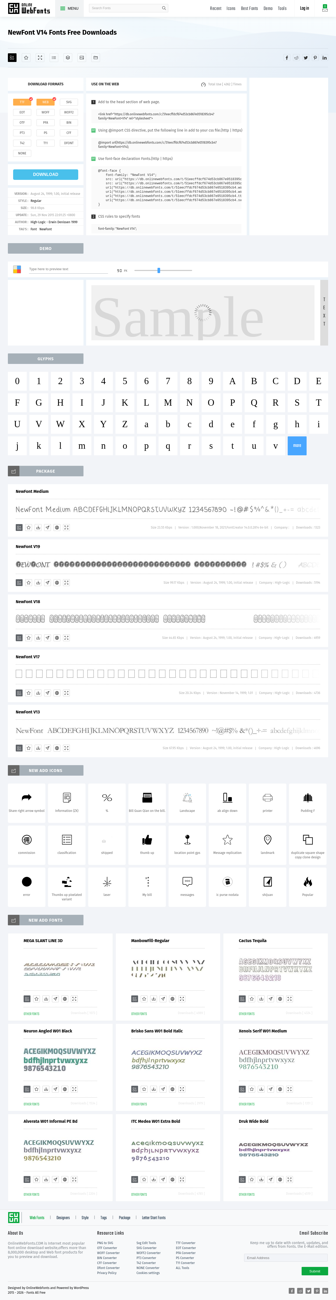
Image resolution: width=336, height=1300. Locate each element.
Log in (304, 8)
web (46, 102)
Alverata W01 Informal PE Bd (50, 1121)
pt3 (22, 133)
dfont (69, 143)
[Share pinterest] (315, 57)
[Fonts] (95, 57)
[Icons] (81, 57)
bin (68, 122)
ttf (22, 102)
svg (68, 102)
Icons (231, 9)
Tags (104, 1218)
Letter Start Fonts (154, 1218)
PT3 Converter (146, 1258)
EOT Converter (186, 1248)
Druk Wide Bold (253, 1121)
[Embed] (57, 527)
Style (85, 1218)
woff (45, 112)
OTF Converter (107, 1248)
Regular (35, 201)
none (22, 153)
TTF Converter (185, 1243)
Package (124, 1218)
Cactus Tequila (253, 940)
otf (22, 122)
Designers (63, 1218)
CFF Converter (107, 1263)
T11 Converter (185, 1263)
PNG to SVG (105, 1243)
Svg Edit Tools (146, 1243)
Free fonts (31, 9)
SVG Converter (146, 1248)
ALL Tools (182, 1268)
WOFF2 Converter (148, 1253)
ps (45, 133)
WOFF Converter (108, 1253)
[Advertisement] (288, 156)
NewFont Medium (32, 491)
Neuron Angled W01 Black (48, 1030)
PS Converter (185, 1258)
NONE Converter (147, 1268)
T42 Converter (146, 1263)
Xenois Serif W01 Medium (263, 1030)
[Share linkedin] (324, 57)
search (164, 8)
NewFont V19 (28, 546)
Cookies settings (148, 1273)
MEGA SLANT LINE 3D (43, 940)
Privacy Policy (107, 1273)
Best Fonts (249, 9)
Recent (215, 9)
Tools (282, 9)
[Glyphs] (54, 57)
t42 (22, 143)
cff (68, 133)
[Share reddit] (296, 57)
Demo (268, 9)
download (45, 174)
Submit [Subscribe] (314, 1271)
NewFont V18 (28, 601)
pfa (45, 122)
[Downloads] (38, 527)
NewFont (45, 229)
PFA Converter (186, 1253)
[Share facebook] (287, 57)
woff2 (69, 112)
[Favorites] (26, 57)
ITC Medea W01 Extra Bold (155, 1121)
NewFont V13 (28, 711)
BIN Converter (107, 1258)
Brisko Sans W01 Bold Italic (157, 1030)
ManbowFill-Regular (150, 940)
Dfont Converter (108, 1268)
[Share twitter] (305, 57)
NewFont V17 (28, 656)
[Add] (12, 57)
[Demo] (40, 57)
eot (22, 112)
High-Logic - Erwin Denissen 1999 (53, 222)
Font (33, 229)
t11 (45, 143)
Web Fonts (37, 1218)
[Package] (68, 57)
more (297, 446)
